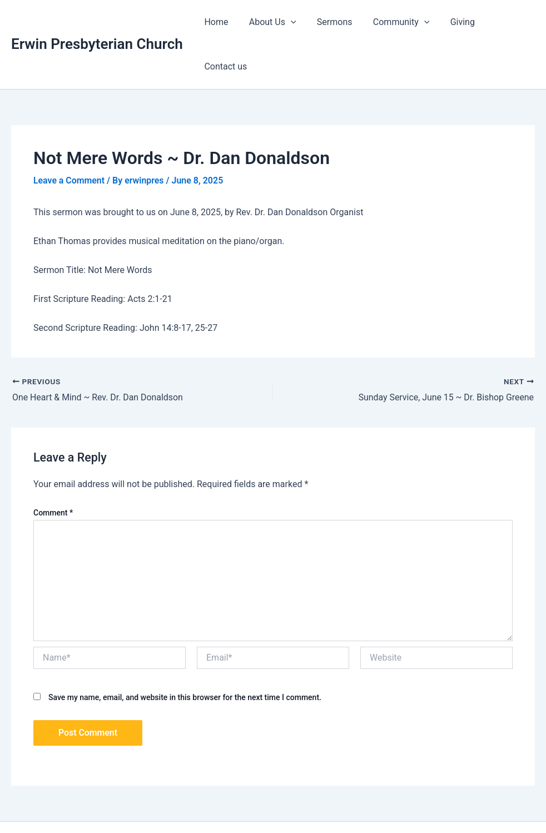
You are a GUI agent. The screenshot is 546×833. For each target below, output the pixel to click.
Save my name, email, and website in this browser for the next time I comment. (184, 652)
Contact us (504, 22)
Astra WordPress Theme (388, 805)
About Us (272, 22)
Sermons (331, 22)
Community (394, 22)
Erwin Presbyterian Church (97, 21)
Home (219, 22)
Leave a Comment (69, 136)
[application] (290, 22)
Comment (53, 467)
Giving (453, 22)
